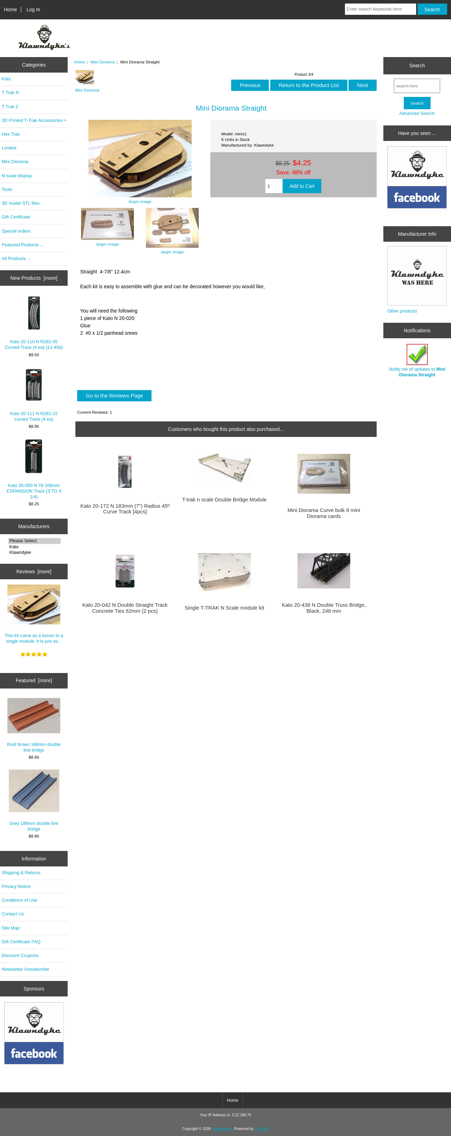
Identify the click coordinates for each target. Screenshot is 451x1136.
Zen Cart (262, 1129)
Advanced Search (417, 113)
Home (10, 9)
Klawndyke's (222, 1129)
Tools (7, 189)
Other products (402, 311)
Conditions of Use (19, 900)
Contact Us (13, 913)
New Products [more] (33, 278)
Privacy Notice (16, 886)
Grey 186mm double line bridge (34, 801)
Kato (6, 78)
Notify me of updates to (417, 360)
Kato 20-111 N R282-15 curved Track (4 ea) (33, 394)
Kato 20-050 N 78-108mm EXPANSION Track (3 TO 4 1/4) (34, 469)
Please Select (34, 541)
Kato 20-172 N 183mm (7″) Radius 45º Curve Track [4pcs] (124, 508)
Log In (33, 9)
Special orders (16, 231)
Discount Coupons (20, 955)
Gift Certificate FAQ (21, 941)
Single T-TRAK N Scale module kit (224, 608)
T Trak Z (10, 106)
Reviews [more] (33, 571)
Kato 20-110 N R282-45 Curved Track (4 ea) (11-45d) (34, 322)
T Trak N (10, 92)
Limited (9, 147)
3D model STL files (20, 203)
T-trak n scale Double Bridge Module (224, 499)
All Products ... (16, 258)
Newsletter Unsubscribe (25, 969)
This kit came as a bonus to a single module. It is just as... (34, 614)
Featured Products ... (23, 244)
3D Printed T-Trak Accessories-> (34, 120)
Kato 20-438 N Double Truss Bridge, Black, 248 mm (324, 607)
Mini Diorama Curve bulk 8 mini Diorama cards (324, 513)
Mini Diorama (103, 62)
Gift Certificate (16, 217)
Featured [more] (34, 680)
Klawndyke (34, 552)
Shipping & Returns (21, 872)
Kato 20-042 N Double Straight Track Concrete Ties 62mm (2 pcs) (124, 607)
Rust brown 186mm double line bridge (34, 725)
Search (417, 65)
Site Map (10, 928)
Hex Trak (11, 134)
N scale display (17, 175)
